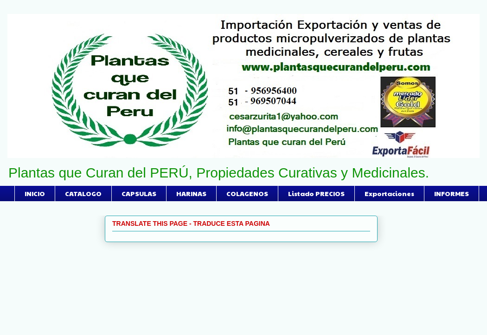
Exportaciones (389, 193)
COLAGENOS (247, 193)
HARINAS (191, 193)
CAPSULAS (139, 193)
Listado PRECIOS (316, 193)
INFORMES (451, 193)
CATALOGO (83, 193)
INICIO (35, 193)
